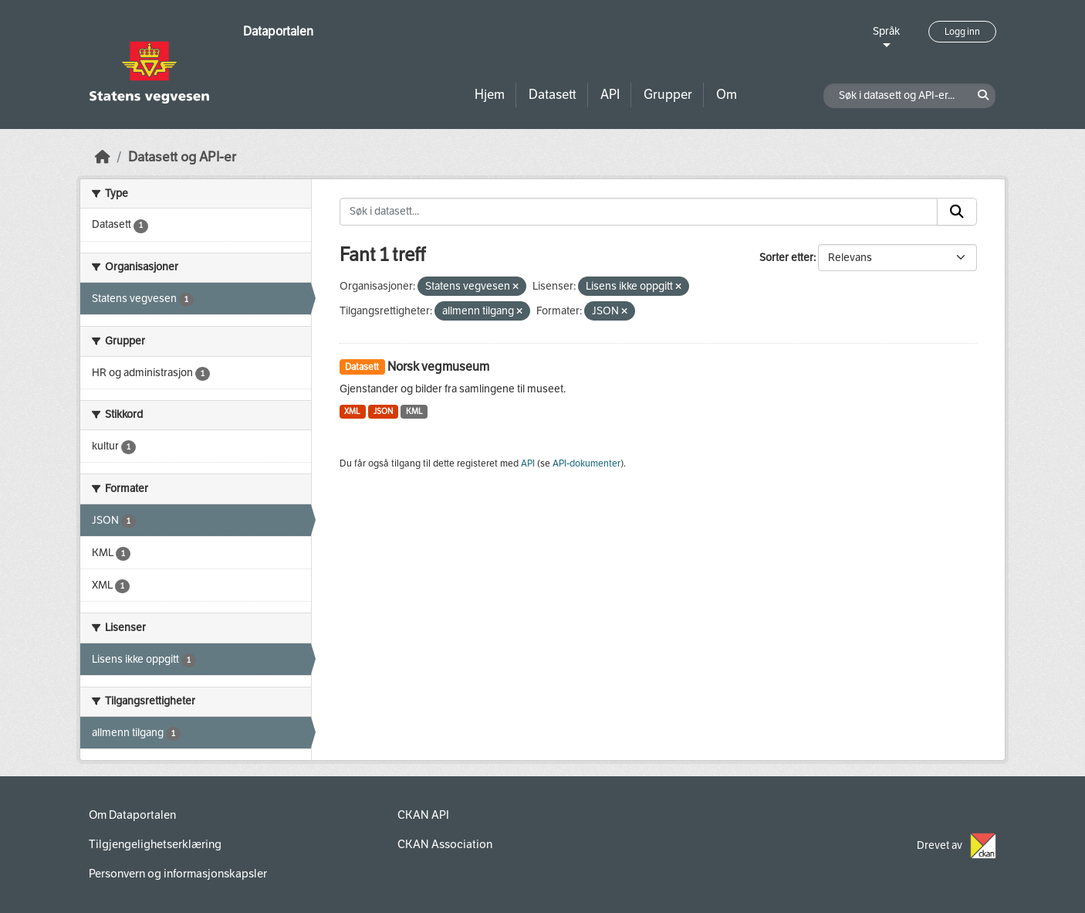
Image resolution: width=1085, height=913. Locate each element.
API (610, 95)
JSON (383, 411)
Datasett (552, 95)
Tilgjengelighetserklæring (155, 844)
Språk (886, 31)
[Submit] (957, 212)
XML (352, 411)
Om (726, 95)
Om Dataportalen (132, 815)
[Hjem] (102, 157)
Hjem (490, 95)
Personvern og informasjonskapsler (178, 874)
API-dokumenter (586, 463)
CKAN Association (444, 844)
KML (414, 411)
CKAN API (423, 815)
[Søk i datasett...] (639, 212)
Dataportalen (278, 31)
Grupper (668, 95)
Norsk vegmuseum (438, 366)
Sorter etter (786, 257)
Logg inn (962, 31)
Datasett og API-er (182, 157)
